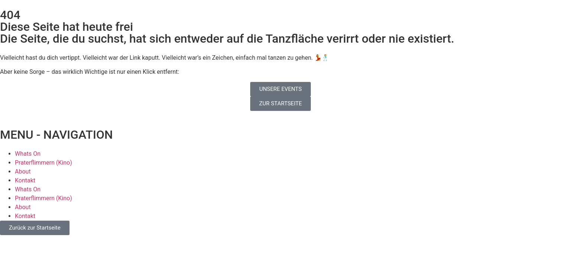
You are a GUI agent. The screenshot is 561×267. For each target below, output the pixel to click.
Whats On (28, 153)
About (23, 171)
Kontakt (25, 180)
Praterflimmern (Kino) (43, 162)
